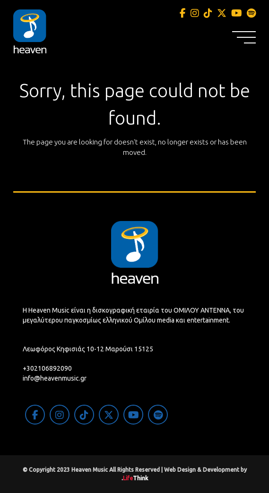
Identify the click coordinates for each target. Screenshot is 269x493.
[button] (244, 37)
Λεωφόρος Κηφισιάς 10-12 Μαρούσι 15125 (88, 349)
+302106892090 (47, 368)
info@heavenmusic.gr (55, 378)
